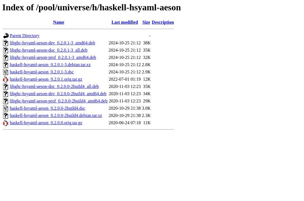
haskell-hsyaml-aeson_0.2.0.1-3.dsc (42, 72)
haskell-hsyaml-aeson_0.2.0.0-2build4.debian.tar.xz (56, 115)
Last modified (124, 22)
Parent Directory (24, 35)
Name (58, 22)
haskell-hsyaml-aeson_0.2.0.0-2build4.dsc (47, 108)
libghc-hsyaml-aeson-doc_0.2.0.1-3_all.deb (48, 50)
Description (163, 22)
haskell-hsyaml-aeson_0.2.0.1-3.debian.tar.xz (50, 64)
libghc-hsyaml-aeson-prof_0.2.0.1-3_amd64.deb (53, 57)
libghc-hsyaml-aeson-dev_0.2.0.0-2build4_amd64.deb (58, 93)
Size (146, 22)
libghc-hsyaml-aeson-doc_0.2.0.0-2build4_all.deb (54, 86)
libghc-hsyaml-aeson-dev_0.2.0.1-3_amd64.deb (52, 42)
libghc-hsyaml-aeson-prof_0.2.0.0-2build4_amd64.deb (58, 101)
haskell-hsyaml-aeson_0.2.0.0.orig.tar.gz (46, 122)
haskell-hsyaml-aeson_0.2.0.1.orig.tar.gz (46, 79)
